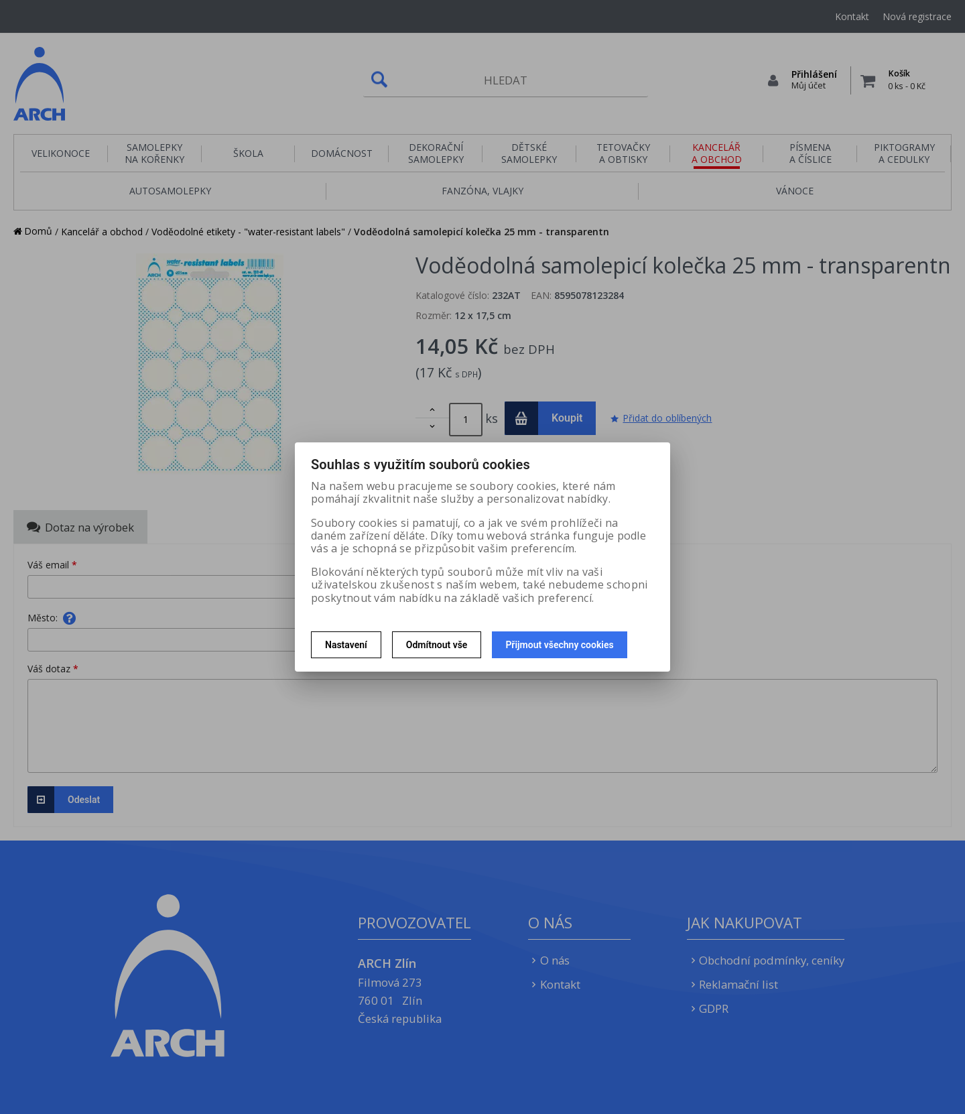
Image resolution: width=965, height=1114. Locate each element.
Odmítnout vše (437, 644)
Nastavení (346, 644)
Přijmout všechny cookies (559, 644)
